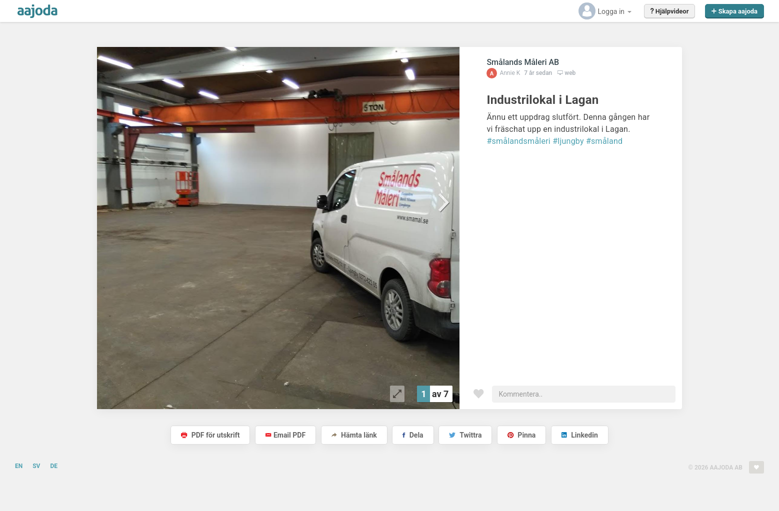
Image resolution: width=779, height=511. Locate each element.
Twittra (465, 435)
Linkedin (580, 435)
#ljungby (568, 141)
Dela (412, 435)
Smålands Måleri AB (522, 62)
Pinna (522, 435)
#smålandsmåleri (518, 141)
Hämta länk (354, 435)
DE (54, 466)
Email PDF (286, 435)
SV (36, 466)
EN (18, 466)
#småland (604, 141)
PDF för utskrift (210, 435)
